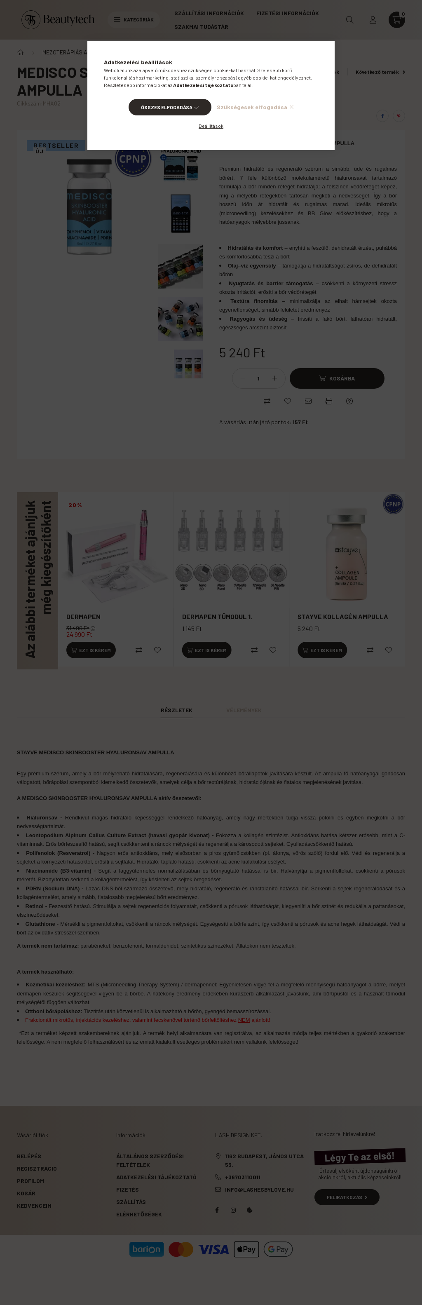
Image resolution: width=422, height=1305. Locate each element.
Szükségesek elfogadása (252, 106)
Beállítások (211, 126)
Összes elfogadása (166, 107)
